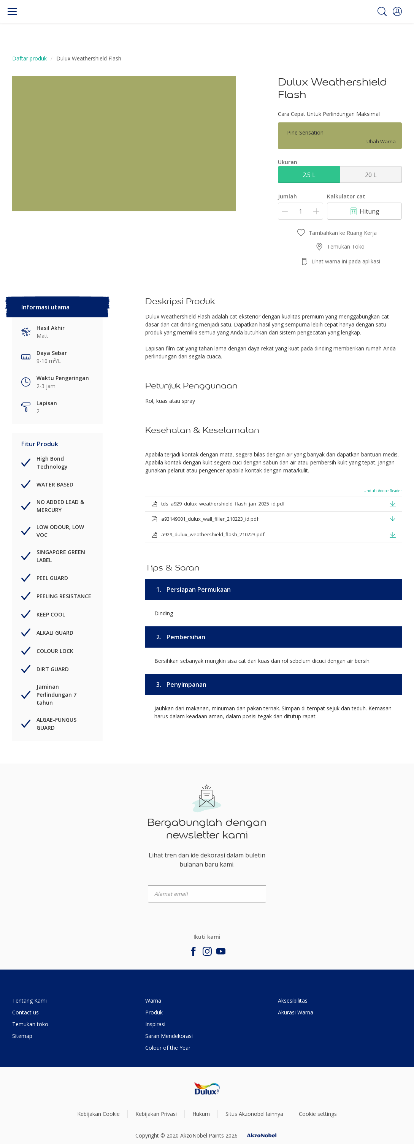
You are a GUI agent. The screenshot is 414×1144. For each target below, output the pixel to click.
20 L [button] (371, 175)
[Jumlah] (300, 211)
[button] (397, 11)
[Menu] (12, 11)
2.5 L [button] (309, 175)
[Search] (382, 11)
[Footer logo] (207, 1088)
